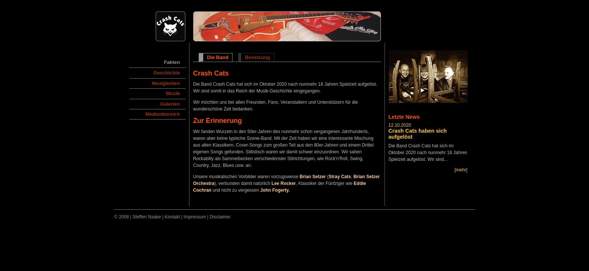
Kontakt (172, 217)
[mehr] (461, 169)
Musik (173, 93)
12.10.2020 (399, 125)
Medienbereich (162, 114)
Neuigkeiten (166, 83)
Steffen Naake (147, 217)
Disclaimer (220, 217)
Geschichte (166, 73)
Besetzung (257, 57)
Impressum (195, 217)
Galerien (170, 104)
